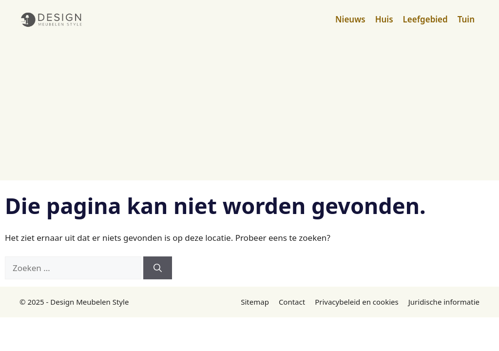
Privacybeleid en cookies (357, 302)
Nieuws (350, 19)
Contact (292, 302)
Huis (384, 19)
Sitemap (255, 302)
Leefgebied (425, 19)
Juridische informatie (444, 302)
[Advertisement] (249, 112)
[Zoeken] (157, 268)
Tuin (466, 19)
